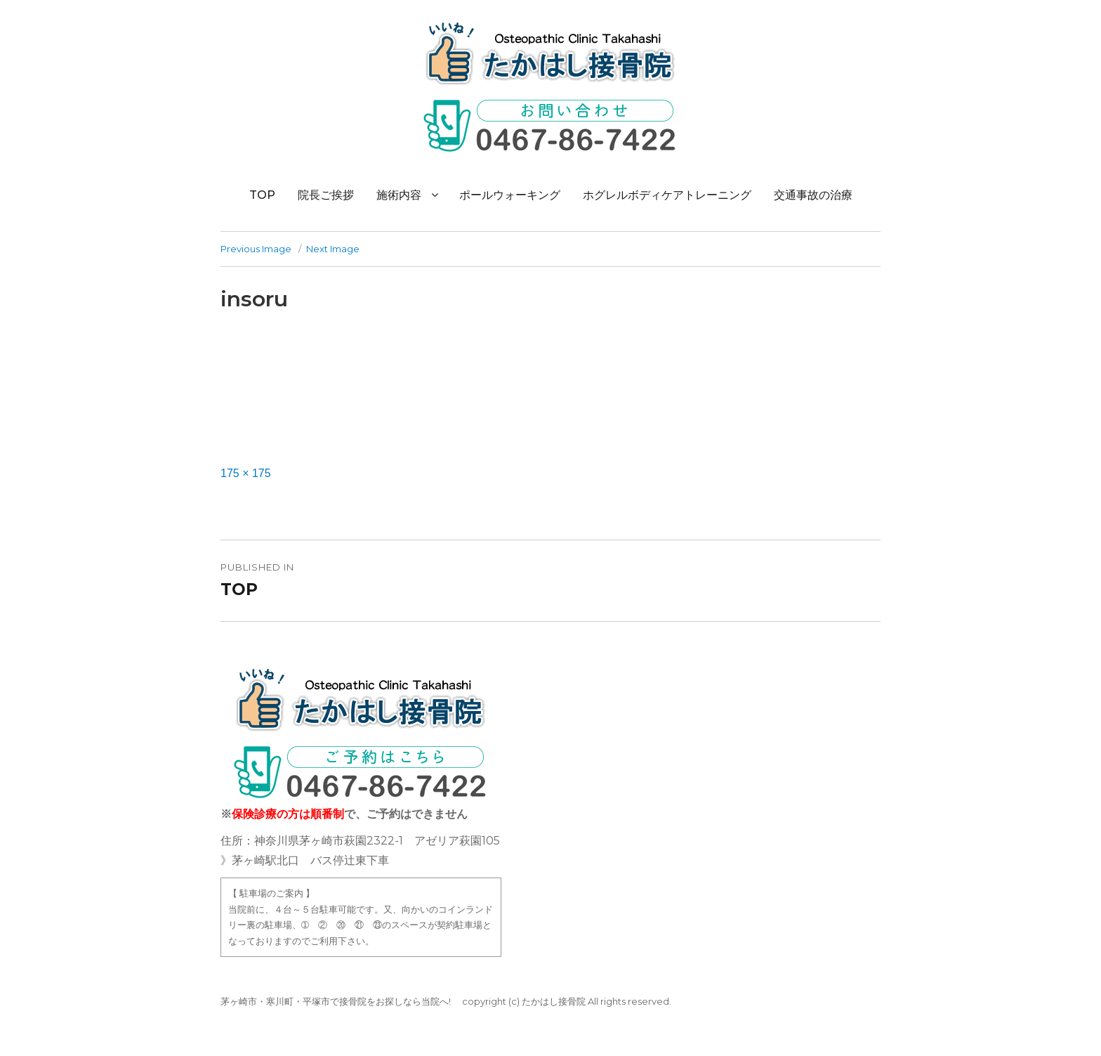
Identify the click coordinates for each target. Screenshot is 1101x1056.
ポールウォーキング (509, 195)
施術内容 (398, 195)
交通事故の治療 (813, 195)
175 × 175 (245, 473)
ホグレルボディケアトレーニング (667, 195)
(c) (514, 1001)
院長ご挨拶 (326, 195)
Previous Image (255, 248)
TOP (262, 195)
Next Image (333, 248)
